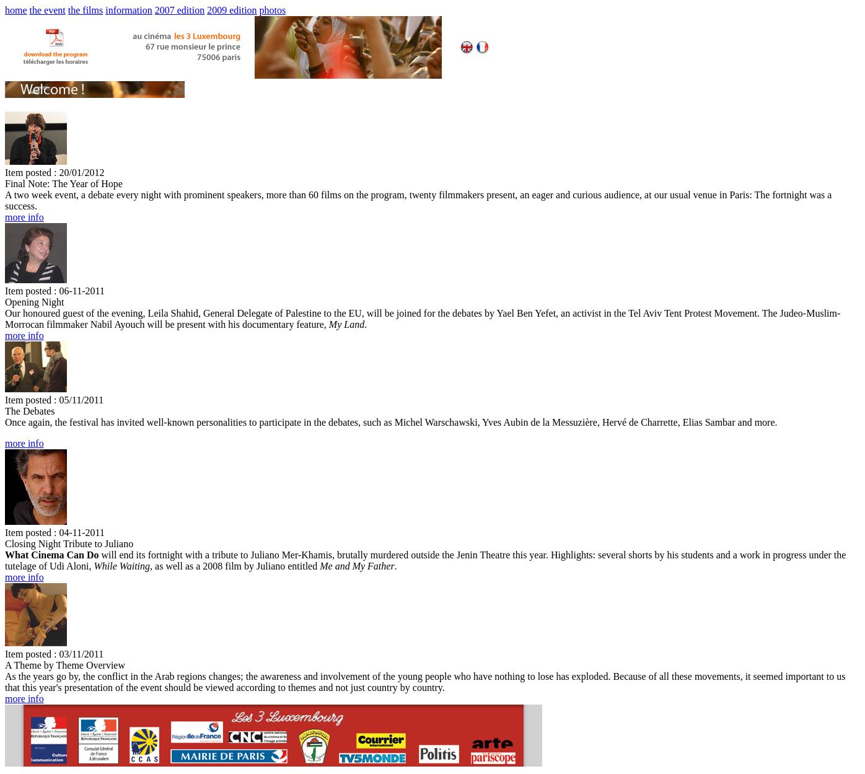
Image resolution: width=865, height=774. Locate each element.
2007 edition (179, 10)
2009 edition (232, 10)
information (128, 10)
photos (273, 10)
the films (85, 10)
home (16, 10)
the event (48, 10)
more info (24, 217)
